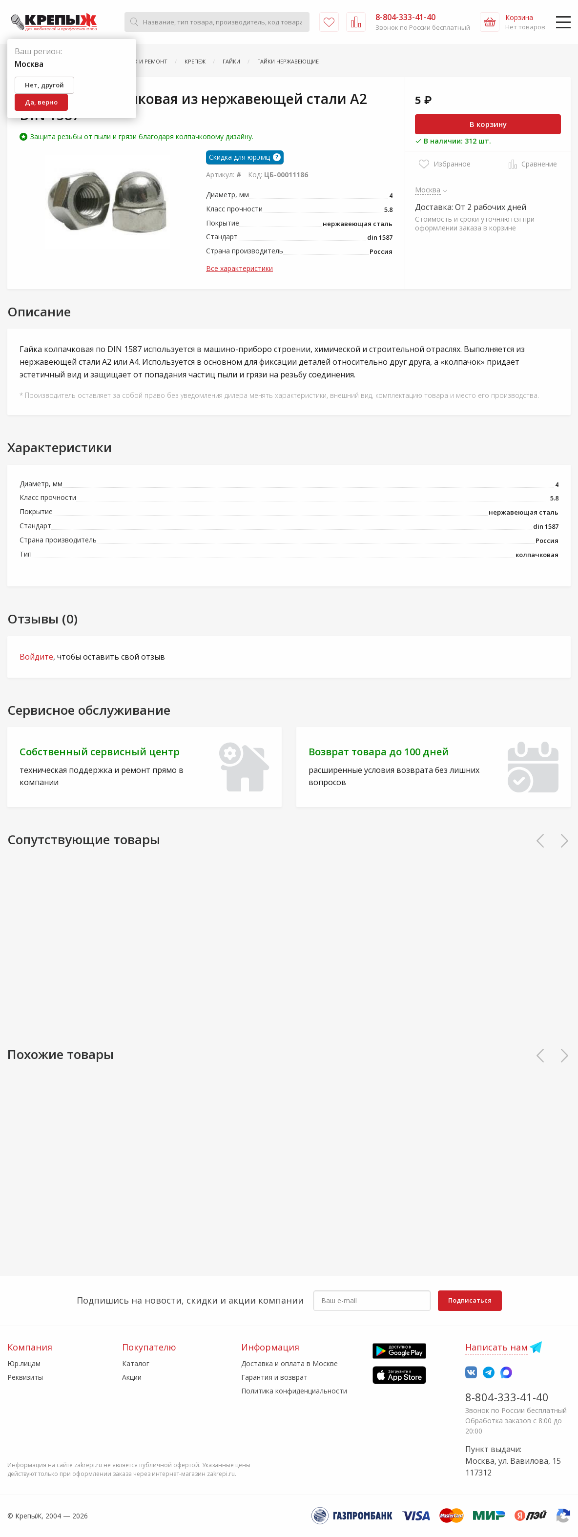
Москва (428, 189)
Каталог (135, 1363)
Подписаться (470, 1300)
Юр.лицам (24, 1363)
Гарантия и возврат (274, 1377)
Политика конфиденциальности (294, 1390)
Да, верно (41, 102)
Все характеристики (239, 268)
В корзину (488, 124)
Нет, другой (44, 85)
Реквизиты (25, 1377)
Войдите (36, 656)
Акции (132, 1377)
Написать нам (496, 1347)
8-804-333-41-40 (507, 1397)
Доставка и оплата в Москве (289, 1363)
